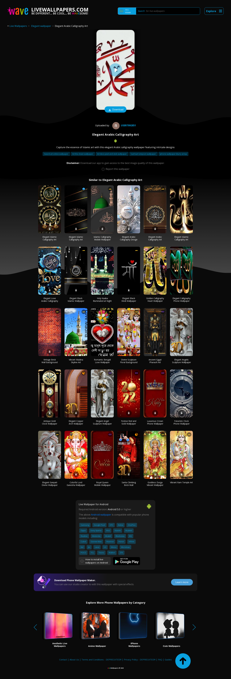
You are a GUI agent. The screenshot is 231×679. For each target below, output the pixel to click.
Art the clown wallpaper (83, 154)
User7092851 (124, 125)
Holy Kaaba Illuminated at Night (102, 299)
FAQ (160, 659)
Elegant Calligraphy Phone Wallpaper (181, 299)
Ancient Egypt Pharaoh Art (155, 361)
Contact (63, 659)
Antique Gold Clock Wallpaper (49, 422)
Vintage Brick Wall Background (50, 361)
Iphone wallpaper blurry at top (173, 154)
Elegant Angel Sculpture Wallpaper (102, 422)
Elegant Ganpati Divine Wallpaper (50, 483)
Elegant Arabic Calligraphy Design (128, 238)
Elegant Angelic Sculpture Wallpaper (181, 361)
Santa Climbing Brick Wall (129, 483)
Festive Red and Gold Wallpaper (128, 422)
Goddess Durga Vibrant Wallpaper (155, 483)
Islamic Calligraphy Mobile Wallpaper (102, 238)
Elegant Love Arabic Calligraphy (49, 299)
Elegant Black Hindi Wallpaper (128, 299)
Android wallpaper (101, 514)
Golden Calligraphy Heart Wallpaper (155, 299)
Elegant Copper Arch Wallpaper (76, 422)
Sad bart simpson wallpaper (143, 154)
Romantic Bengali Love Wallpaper (102, 361)
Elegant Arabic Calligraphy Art (155, 238)
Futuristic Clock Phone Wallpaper (181, 422)
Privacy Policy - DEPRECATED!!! (139, 659)
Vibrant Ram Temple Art (181, 482)
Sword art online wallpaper (56, 154)
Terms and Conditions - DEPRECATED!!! (101, 659)
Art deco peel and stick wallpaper (112, 154)
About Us (74, 659)
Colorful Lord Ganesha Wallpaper (76, 483)
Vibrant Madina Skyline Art (76, 361)
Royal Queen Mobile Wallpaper (102, 483)
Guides (168, 659)
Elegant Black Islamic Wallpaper (76, 299)
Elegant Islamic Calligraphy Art (49, 238)
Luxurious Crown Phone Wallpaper (155, 422)
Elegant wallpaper (41, 26)
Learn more (181, 582)
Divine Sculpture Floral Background (128, 361)
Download (115, 110)
